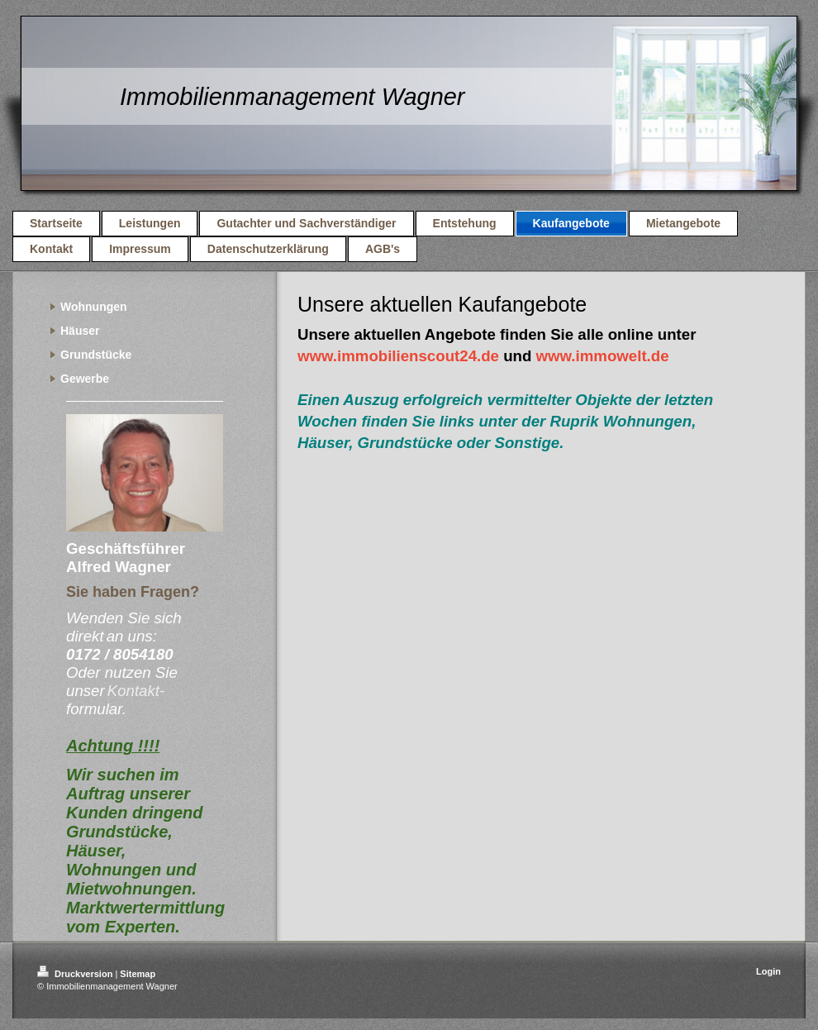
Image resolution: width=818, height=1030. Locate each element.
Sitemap (137, 974)
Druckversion (76, 974)
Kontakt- (135, 690)
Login (768, 971)
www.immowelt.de (602, 356)
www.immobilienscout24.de (398, 356)
